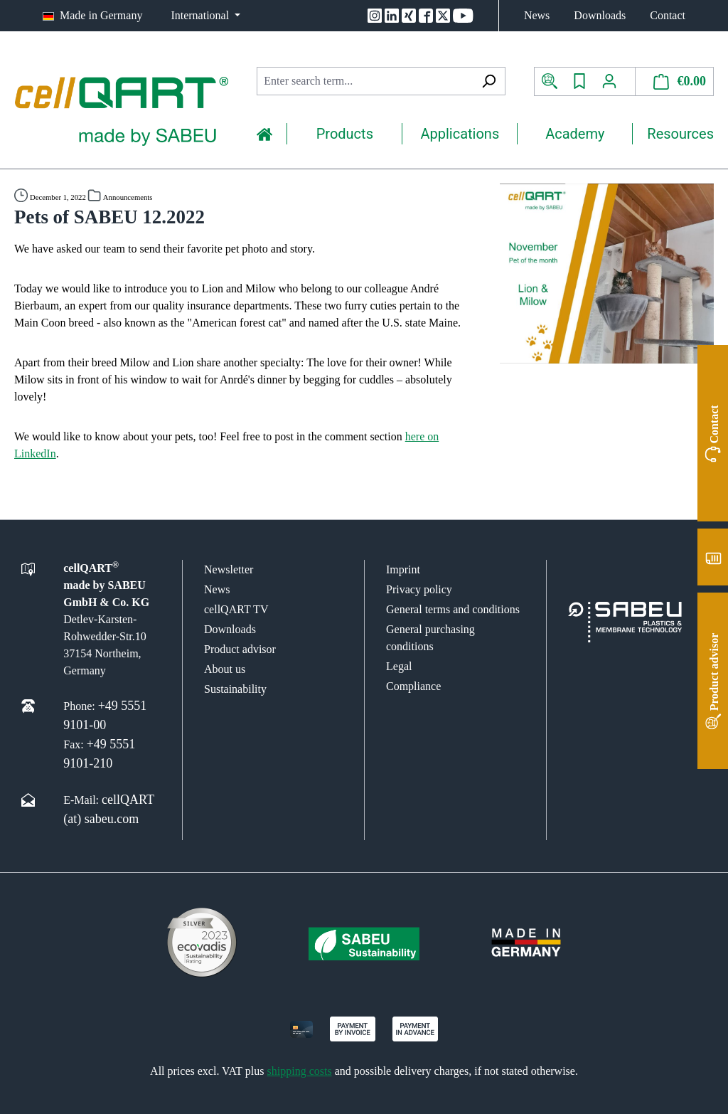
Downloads (600, 15)
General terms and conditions (453, 609)
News (537, 15)
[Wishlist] (579, 81)
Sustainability (235, 689)
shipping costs (299, 1071)
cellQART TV (236, 609)
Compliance (413, 686)
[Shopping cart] (675, 81)
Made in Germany (101, 15)
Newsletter (228, 569)
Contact (667, 15)
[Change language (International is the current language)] (205, 16)
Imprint (403, 569)
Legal (399, 666)
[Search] (488, 81)
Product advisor (240, 649)
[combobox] (364, 81)
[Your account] (614, 81)
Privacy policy (419, 589)
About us (224, 669)
